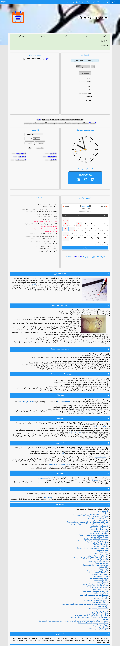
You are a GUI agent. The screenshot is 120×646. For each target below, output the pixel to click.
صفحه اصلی (115, 2)
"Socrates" (92, 123)
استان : (28, 134)
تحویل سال (74, 2)
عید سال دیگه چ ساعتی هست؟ (97, 561)
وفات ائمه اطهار (103, 606)
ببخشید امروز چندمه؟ (101, 580)
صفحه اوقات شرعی (100, 457)
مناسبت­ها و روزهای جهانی (100, 589)
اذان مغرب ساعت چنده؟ (100, 520)
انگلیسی (33, 284)
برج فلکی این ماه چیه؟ (100, 544)
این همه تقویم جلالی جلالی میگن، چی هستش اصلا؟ (90, 557)
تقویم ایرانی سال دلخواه (26, 401)
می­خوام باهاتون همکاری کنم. (99, 578)
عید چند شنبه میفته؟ (101, 563)
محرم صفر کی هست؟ (101, 598)
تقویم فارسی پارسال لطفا (100, 559)
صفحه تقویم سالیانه (63, 401)
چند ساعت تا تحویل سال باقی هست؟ (95, 565)
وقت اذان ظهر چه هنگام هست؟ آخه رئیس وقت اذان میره (89, 524)
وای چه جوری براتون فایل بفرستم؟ (97, 572)
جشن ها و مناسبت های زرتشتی (97, 585)
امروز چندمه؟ (104, 512)
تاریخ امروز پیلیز (103, 568)
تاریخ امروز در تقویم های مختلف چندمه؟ (95, 591)
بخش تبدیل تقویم (100, 426)
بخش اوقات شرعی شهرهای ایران (59, 464)
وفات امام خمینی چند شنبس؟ (98, 608)
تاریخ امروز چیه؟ (103, 511)
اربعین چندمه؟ (103, 552)
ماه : (37, 143)
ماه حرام (105, 619)
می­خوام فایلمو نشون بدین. (99, 574)
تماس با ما (65, 2)
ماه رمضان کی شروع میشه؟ (99, 587)
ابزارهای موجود (45, 478)
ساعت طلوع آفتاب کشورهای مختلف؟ (96, 539)
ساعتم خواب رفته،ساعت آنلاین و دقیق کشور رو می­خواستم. (89, 514)
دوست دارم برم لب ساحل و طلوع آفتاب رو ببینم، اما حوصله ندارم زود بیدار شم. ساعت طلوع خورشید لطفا (73, 621)
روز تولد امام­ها (103, 596)
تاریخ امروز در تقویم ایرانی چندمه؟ (97, 628)
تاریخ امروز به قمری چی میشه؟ (98, 542)
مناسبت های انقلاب (101, 609)
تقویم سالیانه (105, 2)
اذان (62, 453)
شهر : (31, 138)
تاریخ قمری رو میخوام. (101, 531)
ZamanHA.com (93, 17)
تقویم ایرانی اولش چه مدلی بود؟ (97, 555)
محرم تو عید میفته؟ (102, 550)
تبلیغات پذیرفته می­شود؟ (100, 576)
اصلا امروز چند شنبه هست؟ (99, 602)
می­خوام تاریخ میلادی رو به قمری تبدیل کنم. (94, 595)
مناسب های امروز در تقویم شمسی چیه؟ (95, 583)
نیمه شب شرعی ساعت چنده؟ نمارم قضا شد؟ (93, 623)
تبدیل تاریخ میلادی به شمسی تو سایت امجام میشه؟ (91, 615)
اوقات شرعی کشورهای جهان (99, 537)
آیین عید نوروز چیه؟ (101, 553)
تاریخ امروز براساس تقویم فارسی (97, 613)
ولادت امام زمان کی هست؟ (99, 527)
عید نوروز (95, 480)
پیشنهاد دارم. (104, 567)
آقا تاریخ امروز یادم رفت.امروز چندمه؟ (96, 600)
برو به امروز (85, 247)
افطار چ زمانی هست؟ (101, 626)
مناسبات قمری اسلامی (101, 593)
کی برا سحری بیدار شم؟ (100, 624)
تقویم (46, 58)
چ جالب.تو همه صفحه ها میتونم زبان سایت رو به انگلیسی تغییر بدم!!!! (85, 604)
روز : (28, 143)
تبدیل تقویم (94, 2)
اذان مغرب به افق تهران (100, 546)
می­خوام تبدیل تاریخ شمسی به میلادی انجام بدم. (92, 540)
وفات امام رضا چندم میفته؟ (99, 529)
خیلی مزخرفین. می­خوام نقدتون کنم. (96, 570)
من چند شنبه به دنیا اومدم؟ (99, 533)
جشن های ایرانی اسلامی (100, 611)
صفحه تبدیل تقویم (75, 432)
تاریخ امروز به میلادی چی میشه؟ (97, 516)
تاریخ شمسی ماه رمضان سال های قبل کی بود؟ (92, 548)
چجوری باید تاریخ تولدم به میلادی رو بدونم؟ (93, 535)
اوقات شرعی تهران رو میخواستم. (97, 518)
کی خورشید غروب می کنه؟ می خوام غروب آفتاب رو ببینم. (89, 617)
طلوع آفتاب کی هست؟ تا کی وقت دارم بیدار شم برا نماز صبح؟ (87, 522)
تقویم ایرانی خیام (102, 582)
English (3, 2)
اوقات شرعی (85, 2)
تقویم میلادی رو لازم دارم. (99, 526)
